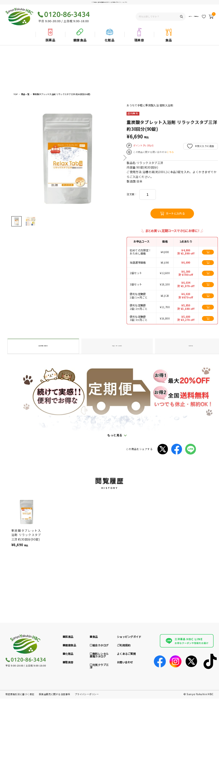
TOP (15, 94)
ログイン (179, 18)
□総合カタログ (99, 718)
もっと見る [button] (114, 508)
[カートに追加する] (208, 252)
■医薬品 (68, 710)
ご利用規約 (123, 718)
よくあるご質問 (126, 727)
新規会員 (192, 18)
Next (124, 158)
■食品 (94, 710)
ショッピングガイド (129, 710)
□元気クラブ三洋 (99, 739)
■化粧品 (68, 727)
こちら (170, 151)
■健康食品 (69, 718)
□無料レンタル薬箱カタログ (99, 728)
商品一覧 (25, 94)
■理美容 (68, 735)
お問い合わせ (125, 735)
